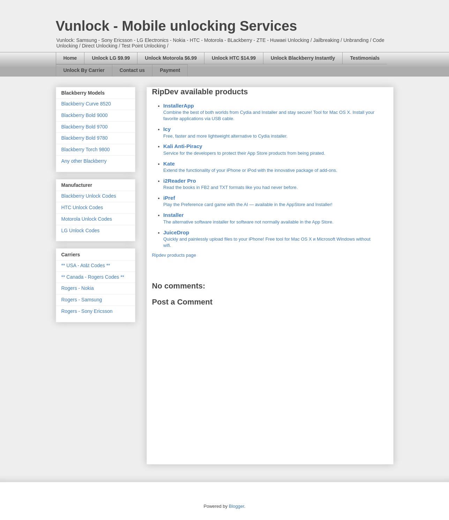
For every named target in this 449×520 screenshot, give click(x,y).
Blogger (236, 506)
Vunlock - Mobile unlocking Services (176, 26)
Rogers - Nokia (77, 288)
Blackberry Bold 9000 (84, 115)
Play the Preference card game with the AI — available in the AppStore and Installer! (269, 200)
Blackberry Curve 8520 (86, 104)
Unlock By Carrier (84, 70)
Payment (170, 70)
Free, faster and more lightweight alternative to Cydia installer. (269, 131)
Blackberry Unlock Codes (88, 196)
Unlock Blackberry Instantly (303, 58)
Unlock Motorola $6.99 (171, 58)
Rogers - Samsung (81, 299)
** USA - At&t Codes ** (85, 265)
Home (70, 58)
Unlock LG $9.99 (111, 58)
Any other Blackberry (84, 161)
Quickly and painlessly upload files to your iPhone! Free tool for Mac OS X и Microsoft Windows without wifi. (269, 238)
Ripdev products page (174, 255)
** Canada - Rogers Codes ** (93, 277)
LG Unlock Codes (80, 230)
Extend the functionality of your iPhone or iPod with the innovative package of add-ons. (269, 166)
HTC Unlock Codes (82, 207)
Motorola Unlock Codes (86, 219)
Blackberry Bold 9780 (84, 138)
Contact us (132, 70)
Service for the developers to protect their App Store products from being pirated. (269, 148)
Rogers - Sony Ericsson (87, 311)
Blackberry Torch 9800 (85, 149)
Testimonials (365, 58)
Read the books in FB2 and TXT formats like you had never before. (269, 183)
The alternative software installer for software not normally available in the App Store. (269, 217)
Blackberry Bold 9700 (84, 127)
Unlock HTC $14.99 (234, 58)
